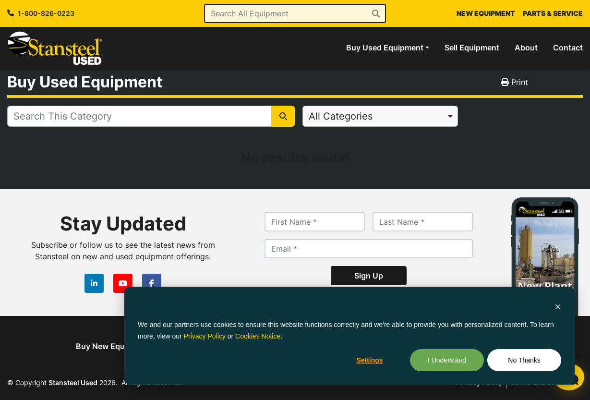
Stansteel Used (72, 382)
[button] (387, 47)
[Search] (295, 13)
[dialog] (349, 336)
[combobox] (380, 116)
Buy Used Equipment (384, 47)
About (526, 47)
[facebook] (151, 283)
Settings (369, 360)
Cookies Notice (257, 336)
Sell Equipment (472, 47)
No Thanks (524, 360)
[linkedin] (94, 283)
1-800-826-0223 (46, 13)
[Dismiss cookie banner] (557, 306)
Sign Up (368, 275)
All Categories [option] (341, 116)
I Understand (447, 360)
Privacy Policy (205, 336)
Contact (568, 47)
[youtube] (122, 283)
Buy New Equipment (113, 346)
